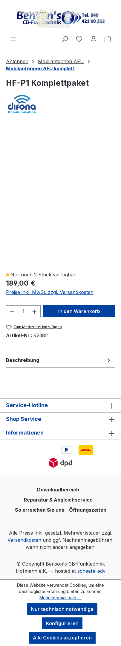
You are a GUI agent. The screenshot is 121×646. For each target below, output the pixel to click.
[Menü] (13, 39)
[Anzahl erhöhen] (34, 311)
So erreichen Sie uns (39, 510)
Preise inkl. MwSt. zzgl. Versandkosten (50, 292)
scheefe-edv (91, 571)
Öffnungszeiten (87, 510)
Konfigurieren (62, 623)
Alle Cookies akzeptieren (62, 638)
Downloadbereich (58, 490)
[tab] (59, 360)
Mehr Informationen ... (60, 597)
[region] (60, 196)
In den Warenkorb (79, 311)
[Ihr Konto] (93, 39)
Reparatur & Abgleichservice (58, 500)
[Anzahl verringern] (12, 311)
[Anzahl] (23, 311)
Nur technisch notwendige (62, 609)
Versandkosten (24, 540)
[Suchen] (65, 39)
